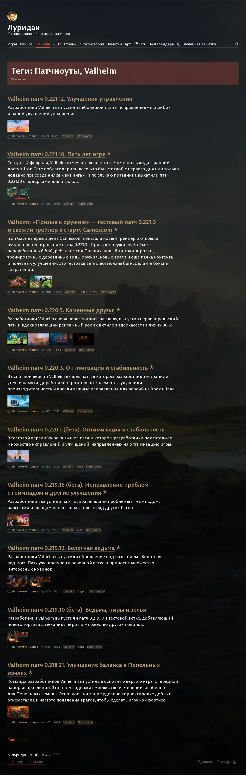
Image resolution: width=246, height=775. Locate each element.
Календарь (161, 44)
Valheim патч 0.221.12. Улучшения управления (69, 98)
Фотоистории (92, 44)
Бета (80, 466)
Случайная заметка (196, 44)
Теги (140, 44)
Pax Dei (26, 44)
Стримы (70, 44)
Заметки (114, 44)
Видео (83, 292)
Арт (128, 44)
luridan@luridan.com (25, 761)
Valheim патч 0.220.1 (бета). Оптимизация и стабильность (86, 429)
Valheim (43, 44)
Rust (57, 44)
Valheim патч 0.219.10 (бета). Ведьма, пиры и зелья (76, 609)
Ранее (12, 739)
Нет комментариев (22, 136)
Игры (12, 44)
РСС (56, 755)
